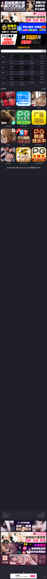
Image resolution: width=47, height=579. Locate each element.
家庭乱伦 (22, 77)
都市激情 (11, 77)
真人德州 (22, 56)
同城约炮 (11, 82)
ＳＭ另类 (42, 63)
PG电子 (11, 56)
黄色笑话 (32, 79)
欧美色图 (32, 71)
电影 (3, 67)
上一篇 (6, 515)
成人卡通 (32, 66)
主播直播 (32, 63)
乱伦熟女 (32, 68)
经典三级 (22, 68)
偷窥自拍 (11, 71)
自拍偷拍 (22, 61)
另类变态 (42, 68)
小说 (3, 78)
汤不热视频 (42, 82)
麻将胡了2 (11, 58)
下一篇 (40, 515)
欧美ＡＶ (32, 61)
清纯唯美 (22, 74)
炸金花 (21, 58)
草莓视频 (32, 82)
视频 (3, 62)
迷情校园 (11, 79)
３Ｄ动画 (42, 61)
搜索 (44, 51)
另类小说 (22, 79)
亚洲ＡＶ (11, 61)
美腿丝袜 (11, 74)
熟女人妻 (11, 63)
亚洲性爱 (11, 66)
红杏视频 (11, 84)
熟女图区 (32, 74)
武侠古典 (42, 77)
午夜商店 (22, 82)
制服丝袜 (11, 68)
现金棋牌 (32, 58)
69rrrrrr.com (23, 47)
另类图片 (42, 74)
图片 (3, 72)
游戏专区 (42, 56)
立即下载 (33, 576)
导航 (3, 83)
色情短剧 (22, 84)
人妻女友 (32, 77)
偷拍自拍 (22, 66)
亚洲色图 (22, 71)
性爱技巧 (42, 79)
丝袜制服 (22, 63)
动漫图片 (42, 71)
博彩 (3, 57)
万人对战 (32, 56)
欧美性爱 (42, 66)
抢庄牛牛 (42, 58)
